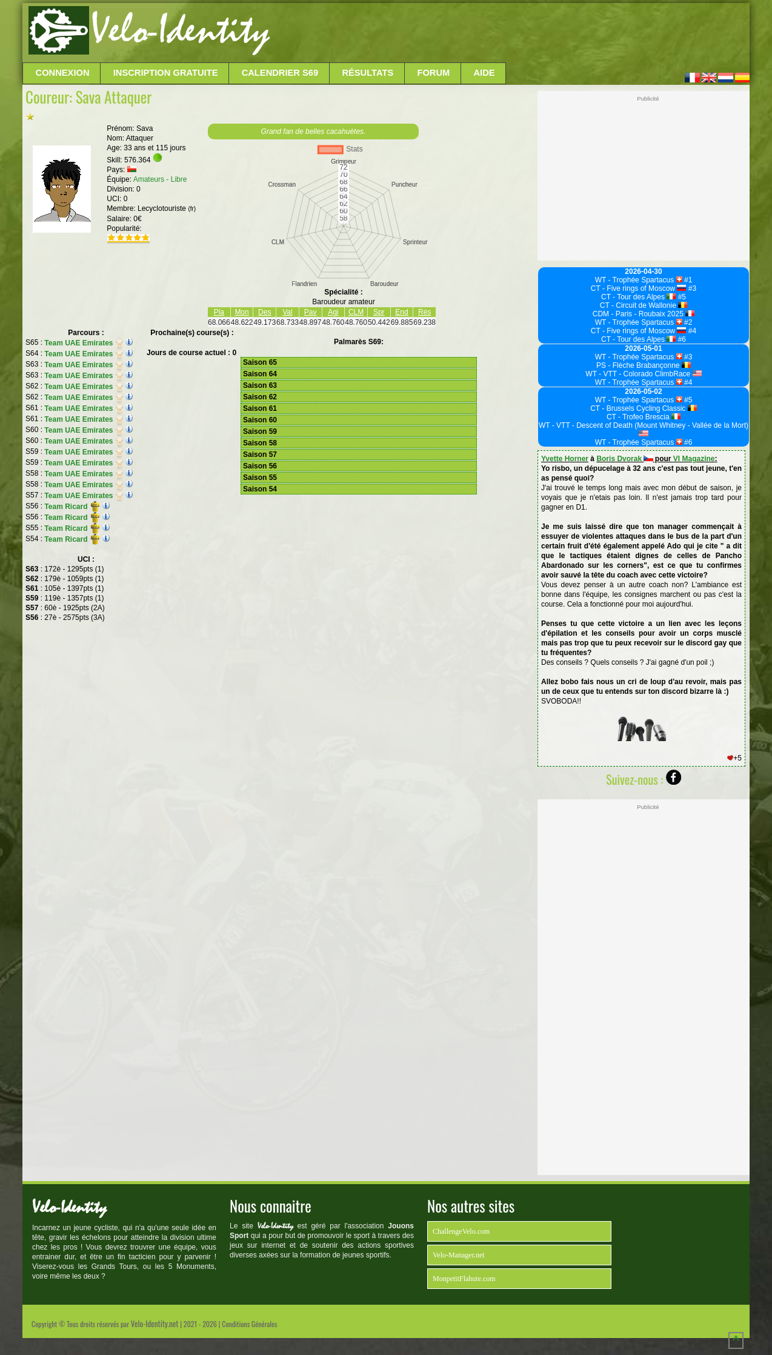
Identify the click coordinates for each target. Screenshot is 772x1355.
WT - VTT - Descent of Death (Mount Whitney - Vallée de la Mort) (643, 428)
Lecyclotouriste (167, 208)
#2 (687, 322)
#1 (687, 280)
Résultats (367, 73)
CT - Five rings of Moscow (639, 288)
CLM (356, 312)
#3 (691, 288)
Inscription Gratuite (165, 73)
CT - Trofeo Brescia (643, 417)
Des (264, 312)
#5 (681, 297)
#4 (691, 331)
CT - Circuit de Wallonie (643, 305)
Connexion (63, 73)
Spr (379, 312)
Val (287, 312)
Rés (424, 312)
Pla (219, 312)
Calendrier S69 (280, 73)
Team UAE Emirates (83, 343)
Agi (333, 312)
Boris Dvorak (624, 458)
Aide (484, 73)
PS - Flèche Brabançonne (643, 365)
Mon (241, 312)
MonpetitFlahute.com (464, 1278)
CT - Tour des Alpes (638, 297)
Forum (433, 73)
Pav (310, 312)
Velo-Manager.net (459, 1255)
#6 (681, 339)
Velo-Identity (180, 30)
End (401, 312)
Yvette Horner (564, 458)
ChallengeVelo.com (461, 1231)
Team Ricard (72, 506)
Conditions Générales (249, 1324)
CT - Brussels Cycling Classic (643, 408)
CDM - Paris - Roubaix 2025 (643, 314)
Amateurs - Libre (160, 179)
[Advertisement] (508, 33)
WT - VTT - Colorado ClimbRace (643, 374)
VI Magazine (694, 458)
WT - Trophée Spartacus (638, 280)
